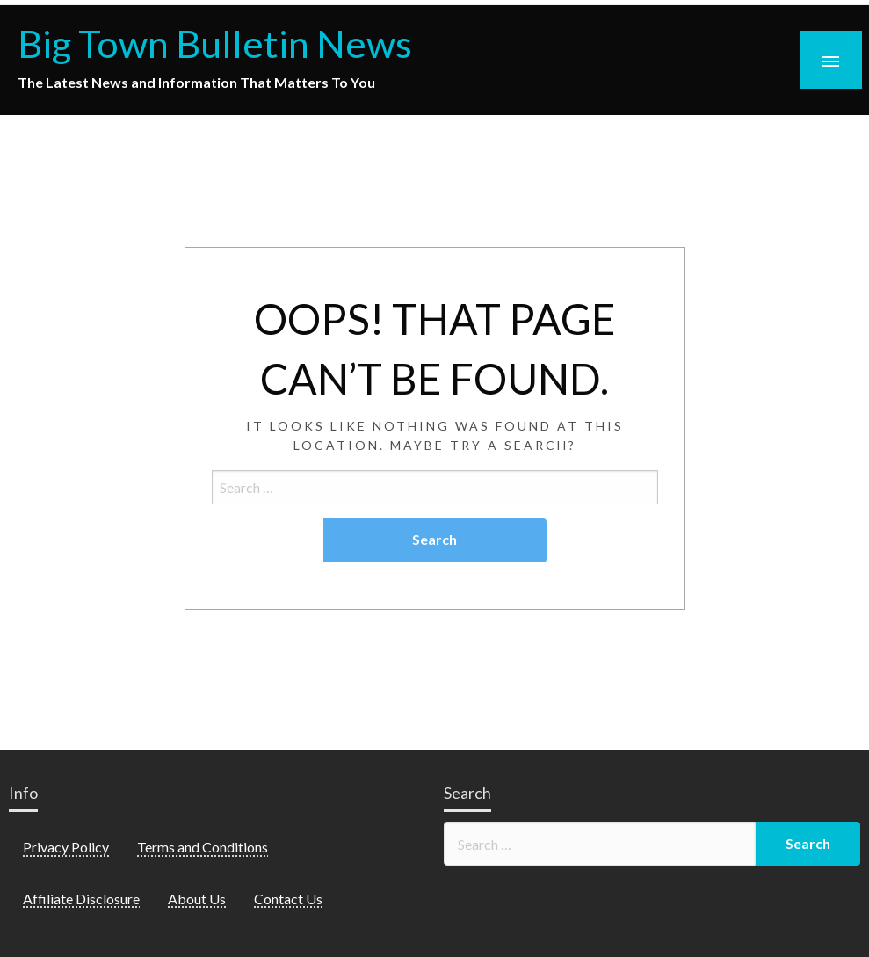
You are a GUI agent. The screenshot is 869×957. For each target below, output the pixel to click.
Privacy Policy (66, 846)
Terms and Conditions (202, 846)
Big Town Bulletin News (215, 43)
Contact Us (288, 898)
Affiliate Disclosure (81, 898)
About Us (197, 898)
